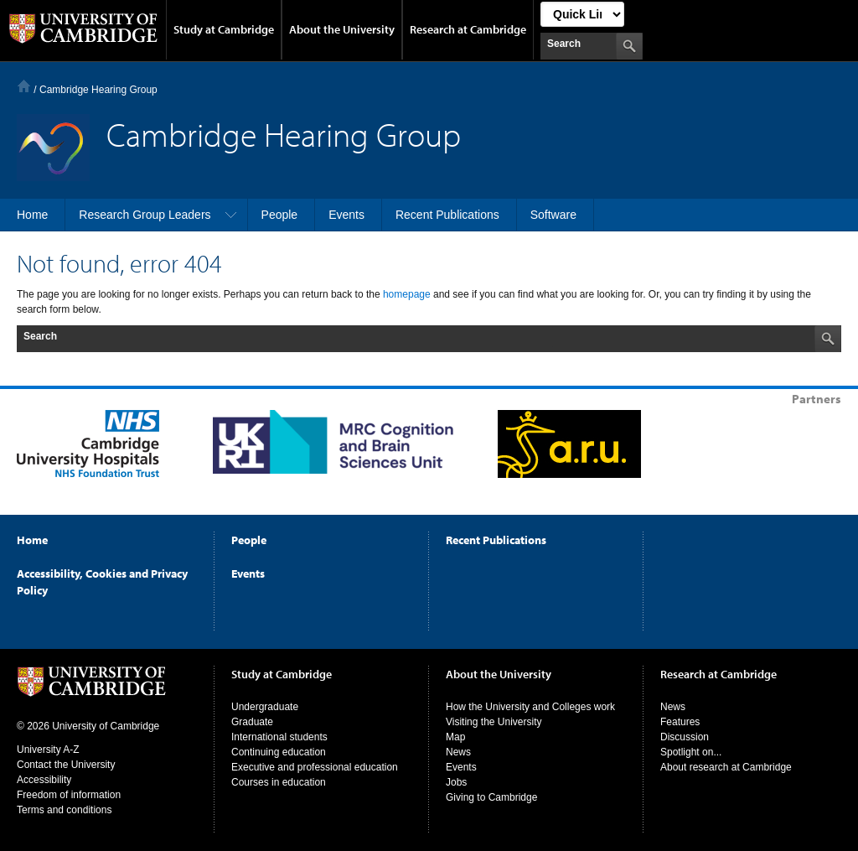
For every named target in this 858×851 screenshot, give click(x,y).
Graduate (252, 722)
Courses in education (278, 782)
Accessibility (44, 780)
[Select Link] (582, 14)
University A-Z (48, 749)
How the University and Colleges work (530, 707)
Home (24, 86)
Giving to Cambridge (491, 797)
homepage (407, 294)
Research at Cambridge (468, 29)
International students (279, 737)
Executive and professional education (314, 767)
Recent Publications (496, 539)
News (458, 752)
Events (248, 573)
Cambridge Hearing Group (98, 90)
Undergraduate (264, 707)
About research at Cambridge (726, 767)
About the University (342, 29)
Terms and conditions (64, 810)
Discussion (684, 737)
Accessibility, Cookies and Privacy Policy (102, 582)
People (248, 539)
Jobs (456, 782)
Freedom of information (69, 795)
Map (455, 737)
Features (680, 722)
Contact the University (66, 765)
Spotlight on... (690, 752)
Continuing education (278, 752)
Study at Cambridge (223, 29)
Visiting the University (494, 722)
